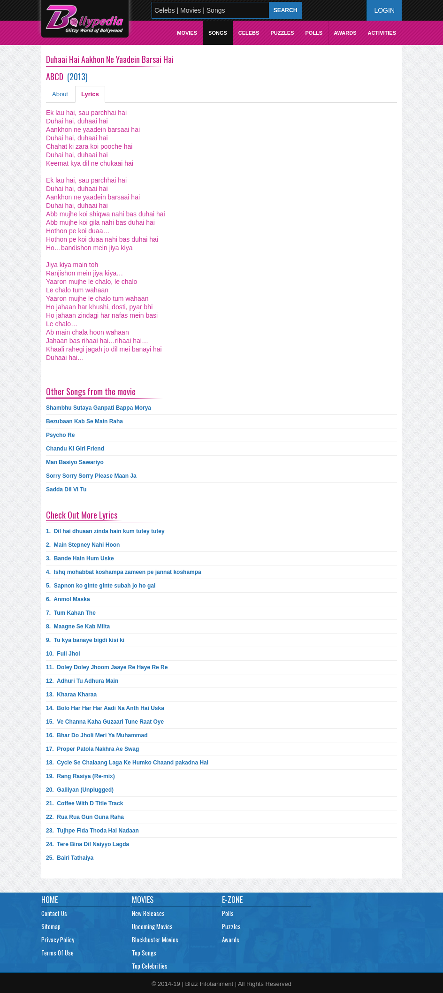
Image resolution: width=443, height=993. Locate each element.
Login (384, 10)
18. (127, 762)
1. (105, 531)
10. (63, 653)
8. (78, 626)
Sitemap (51, 926)
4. (123, 572)
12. (82, 681)
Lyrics (90, 94)
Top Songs (144, 952)
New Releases (148, 913)
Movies (187, 33)
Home (49, 899)
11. (107, 667)
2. (83, 545)
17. (92, 749)
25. (69, 858)
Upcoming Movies (152, 926)
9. (85, 640)
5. (100, 585)
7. (71, 613)
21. (84, 803)
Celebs (249, 33)
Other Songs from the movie (91, 391)
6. (68, 599)
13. (71, 694)
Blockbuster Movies (155, 939)
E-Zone (232, 899)
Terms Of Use (57, 952)
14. (105, 708)
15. (105, 721)
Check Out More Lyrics (81, 515)
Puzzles (282, 33)
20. (80, 790)
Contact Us (54, 913)
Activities (381, 33)
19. (80, 776)
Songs (217, 33)
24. (87, 844)
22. (85, 817)
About (60, 94)
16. (97, 735)
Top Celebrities (150, 965)
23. (92, 830)
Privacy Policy (57, 939)
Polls (314, 33)
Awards (345, 33)
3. (80, 558)
